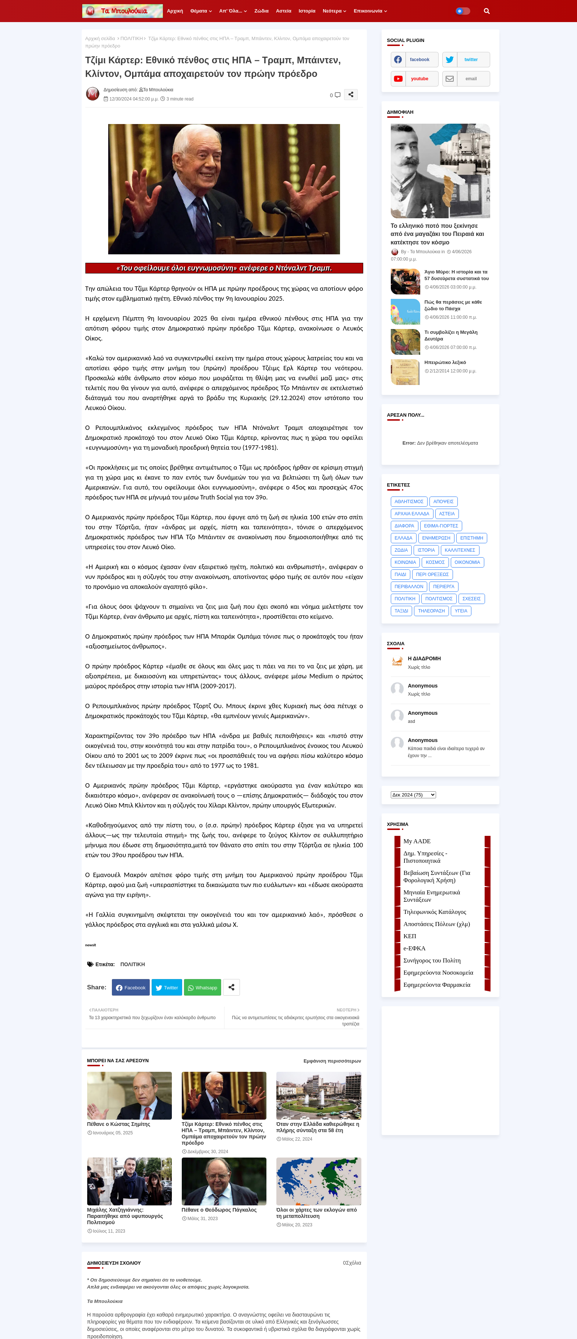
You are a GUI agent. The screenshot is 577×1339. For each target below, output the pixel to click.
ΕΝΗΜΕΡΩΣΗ (436, 538)
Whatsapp (206, 987)
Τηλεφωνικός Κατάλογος (435, 911)
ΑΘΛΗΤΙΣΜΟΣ (409, 501)
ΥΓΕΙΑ (461, 611)
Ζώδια (261, 11)
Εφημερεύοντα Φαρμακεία (437, 984)
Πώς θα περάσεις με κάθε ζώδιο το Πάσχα (453, 305)
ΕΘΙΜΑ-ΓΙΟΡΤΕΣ (441, 526)
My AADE (417, 841)
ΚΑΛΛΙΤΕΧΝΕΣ (460, 550)
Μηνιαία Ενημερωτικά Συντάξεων (432, 896)
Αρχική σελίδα (100, 38)
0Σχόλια (352, 1263)
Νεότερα (332, 11)
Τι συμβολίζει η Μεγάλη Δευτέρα (451, 335)
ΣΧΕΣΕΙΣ (472, 598)
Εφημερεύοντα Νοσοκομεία (439, 972)
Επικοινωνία (368, 11)
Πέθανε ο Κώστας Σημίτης (119, 1124)
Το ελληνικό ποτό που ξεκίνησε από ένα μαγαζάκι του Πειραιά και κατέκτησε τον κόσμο (437, 234)
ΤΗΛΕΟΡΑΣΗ (431, 611)
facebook (419, 59)
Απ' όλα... (231, 11)
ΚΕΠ (410, 936)
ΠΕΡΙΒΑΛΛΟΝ (409, 586)
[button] (486, 11)
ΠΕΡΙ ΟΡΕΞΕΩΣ (432, 574)
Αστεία (283, 11)
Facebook (134, 987)
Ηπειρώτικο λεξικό (445, 362)
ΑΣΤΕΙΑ (447, 513)
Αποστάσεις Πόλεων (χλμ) (437, 924)
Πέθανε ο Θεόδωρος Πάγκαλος (219, 1210)
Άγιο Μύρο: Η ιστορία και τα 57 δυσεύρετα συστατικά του (457, 275)
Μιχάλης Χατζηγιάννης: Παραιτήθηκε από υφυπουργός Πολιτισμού (125, 1216)
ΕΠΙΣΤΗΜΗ (471, 538)
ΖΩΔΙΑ (401, 550)
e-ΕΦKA (415, 948)
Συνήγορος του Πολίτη (432, 960)
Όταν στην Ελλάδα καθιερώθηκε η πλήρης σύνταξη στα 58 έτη (318, 1127)
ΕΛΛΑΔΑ (404, 538)
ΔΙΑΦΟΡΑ (404, 526)
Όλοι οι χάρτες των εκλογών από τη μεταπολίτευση (316, 1213)
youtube (419, 78)
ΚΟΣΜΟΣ (435, 562)
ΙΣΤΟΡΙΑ (426, 550)
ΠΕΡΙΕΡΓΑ (443, 586)
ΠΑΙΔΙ (400, 574)
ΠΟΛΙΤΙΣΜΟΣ (439, 598)
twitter (471, 59)
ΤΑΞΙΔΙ (401, 611)
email (471, 78)
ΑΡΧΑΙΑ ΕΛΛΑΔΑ (412, 513)
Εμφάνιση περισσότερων (332, 1061)
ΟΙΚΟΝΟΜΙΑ (467, 562)
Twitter (171, 987)
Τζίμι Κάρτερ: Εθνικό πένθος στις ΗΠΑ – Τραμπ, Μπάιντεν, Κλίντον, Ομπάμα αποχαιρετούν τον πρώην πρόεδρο (224, 1133)
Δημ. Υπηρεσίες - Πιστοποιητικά (425, 857)
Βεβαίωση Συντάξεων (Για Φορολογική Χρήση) (437, 876)
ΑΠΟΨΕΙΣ (443, 501)
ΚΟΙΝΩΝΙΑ (405, 562)
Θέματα (198, 11)
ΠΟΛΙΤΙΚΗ (131, 38)
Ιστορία (307, 11)
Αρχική (175, 11)
